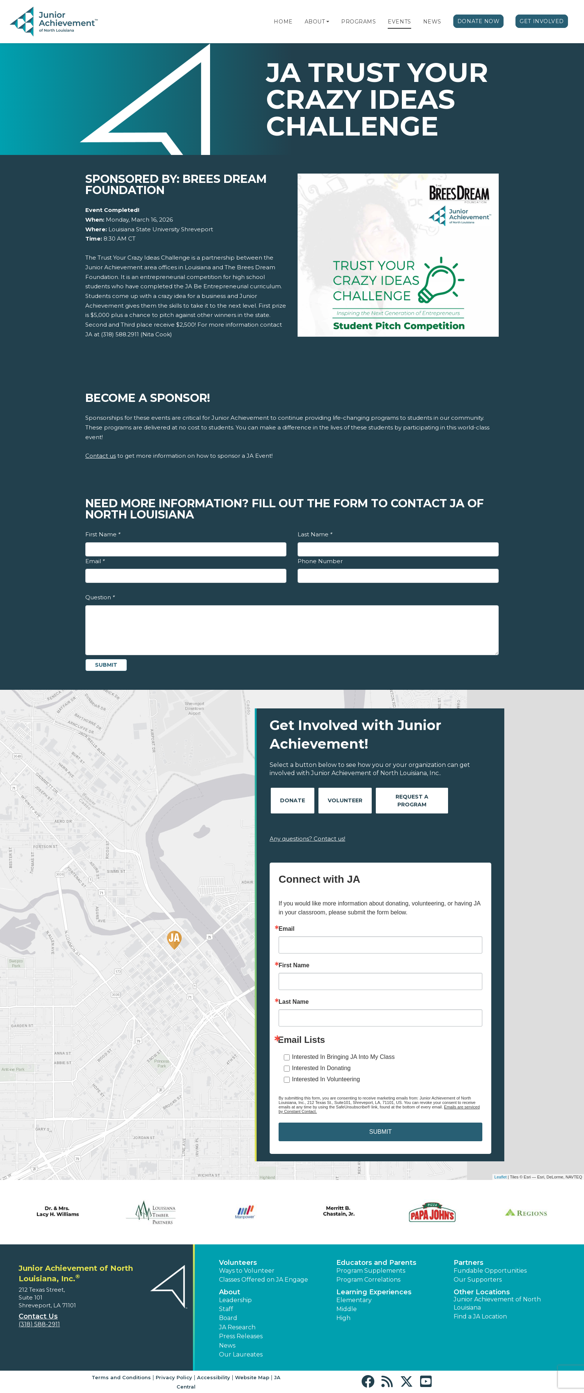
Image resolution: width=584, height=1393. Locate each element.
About (315, 21)
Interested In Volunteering (326, 1079)
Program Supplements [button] (370, 1270)
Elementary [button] (354, 1300)
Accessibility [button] (213, 1377)
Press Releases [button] (241, 1336)
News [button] (227, 1345)
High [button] (343, 1317)
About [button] (229, 1292)
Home (283, 21)
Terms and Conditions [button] (121, 1377)
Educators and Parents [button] (376, 1262)
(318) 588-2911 (39, 1324)
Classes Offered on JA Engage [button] (263, 1279)
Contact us (100, 455)
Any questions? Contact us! (307, 838)
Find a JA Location (480, 1316)
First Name (102, 534)
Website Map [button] (252, 1377)
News (432, 21)
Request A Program (412, 800)
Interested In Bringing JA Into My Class (343, 1057)
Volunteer (345, 800)
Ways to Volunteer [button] (246, 1270)
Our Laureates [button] (241, 1354)
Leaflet (500, 1177)
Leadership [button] (235, 1300)
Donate (292, 800)
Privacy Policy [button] (174, 1377)
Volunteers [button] (238, 1262)
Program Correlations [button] (368, 1279)
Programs (358, 21)
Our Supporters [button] (478, 1279)
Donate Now (478, 21)
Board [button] (228, 1317)
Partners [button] (468, 1262)
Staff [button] (226, 1309)
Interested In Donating (321, 1068)
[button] (327, 21)
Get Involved (542, 21)
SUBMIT (380, 1132)
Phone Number (320, 561)
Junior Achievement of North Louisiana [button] (497, 1303)
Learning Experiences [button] (374, 1292)
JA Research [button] (237, 1327)
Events (399, 21)
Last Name (315, 534)
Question (100, 597)
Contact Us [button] (38, 1316)
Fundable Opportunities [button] (490, 1270)
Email (95, 561)
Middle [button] (346, 1309)
